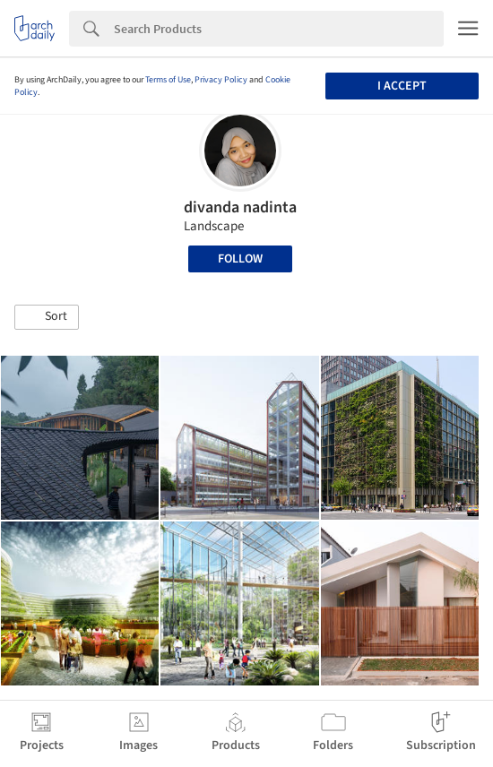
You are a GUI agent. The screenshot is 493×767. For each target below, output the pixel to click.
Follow (240, 259)
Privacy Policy (221, 79)
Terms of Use (168, 79)
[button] (46, 317)
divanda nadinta (240, 207)
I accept (402, 86)
